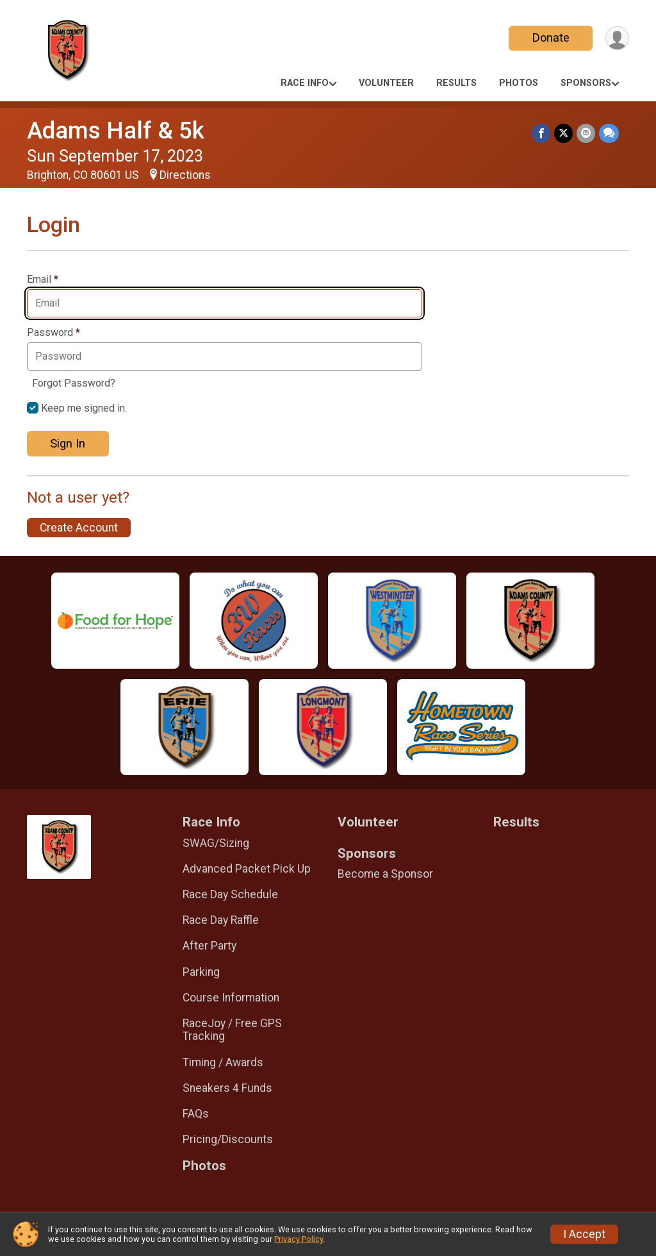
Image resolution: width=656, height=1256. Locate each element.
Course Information (231, 997)
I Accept (584, 1234)
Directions (185, 175)
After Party (209, 945)
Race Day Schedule (230, 894)
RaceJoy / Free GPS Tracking (232, 1029)
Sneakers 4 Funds (227, 1088)
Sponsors (586, 83)
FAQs (196, 1113)
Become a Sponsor (385, 873)
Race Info (305, 83)
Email (42, 279)
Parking (201, 972)
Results (456, 83)
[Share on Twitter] (563, 133)
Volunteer (386, 83)
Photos (518, 83)
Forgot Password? (73, 383)
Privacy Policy (298, 1239)
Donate (551, 37)
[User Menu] (617, 38)
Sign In (67, 443)
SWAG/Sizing (216, 843)
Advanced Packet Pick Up (247, 868)
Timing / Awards (223, 1062)
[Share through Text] (609, 133)
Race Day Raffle (221, 920)
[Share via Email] (586, 133)
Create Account (79, 527)
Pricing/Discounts (228, 1139)
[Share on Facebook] (541, 133)
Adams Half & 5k (115, 130)
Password (53, 333)
